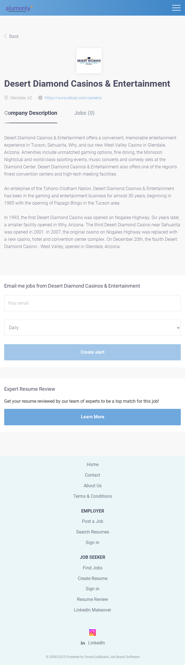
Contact (92, 475)
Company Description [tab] (30, 113)
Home (92, 464)
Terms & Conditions (92, 496)
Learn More (92, 416)
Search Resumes (92, 532)
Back (13, 36)
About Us (93, 485)
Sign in (92, 542)
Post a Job (92, 521)
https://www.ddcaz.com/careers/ (73, 98)
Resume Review (92, 599)
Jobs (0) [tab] (84, 113)
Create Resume (92, 578)
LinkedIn (96, 642)
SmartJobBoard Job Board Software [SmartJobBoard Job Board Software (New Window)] (112, 657)
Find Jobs (92, 568)
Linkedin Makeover (92, 610)
